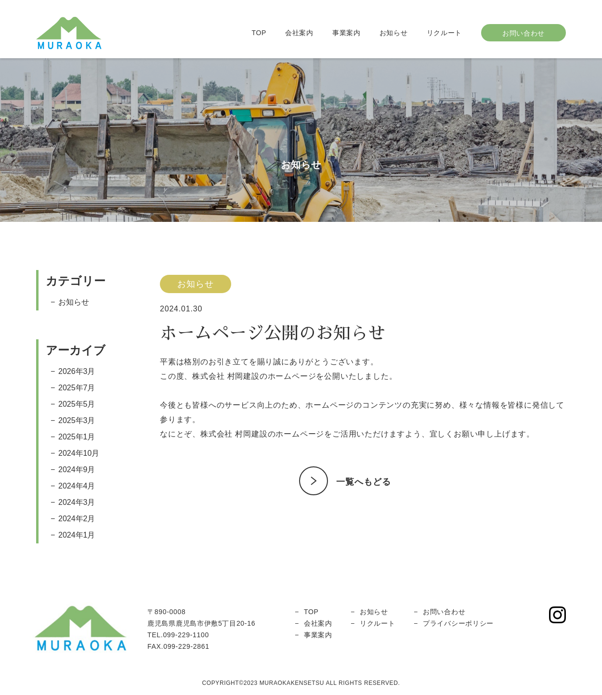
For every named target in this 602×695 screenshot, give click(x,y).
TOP (258, 33)
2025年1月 (76, 437)
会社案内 (299, 33)
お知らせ (394, 33)
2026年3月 (76, 371)
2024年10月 (78, 453)
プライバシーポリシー (458, 623)
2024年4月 (76, 486)
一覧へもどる (363, 482)
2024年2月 (76, 519)
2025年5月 (76, 404)
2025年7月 (76, 388)
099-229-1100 (186, 635)
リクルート (444, 33)
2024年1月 (76, 535)
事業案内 (346, 33)
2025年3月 (76, 420)
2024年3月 (76, 502)
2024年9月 (76, 469)
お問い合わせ (444, 612)
